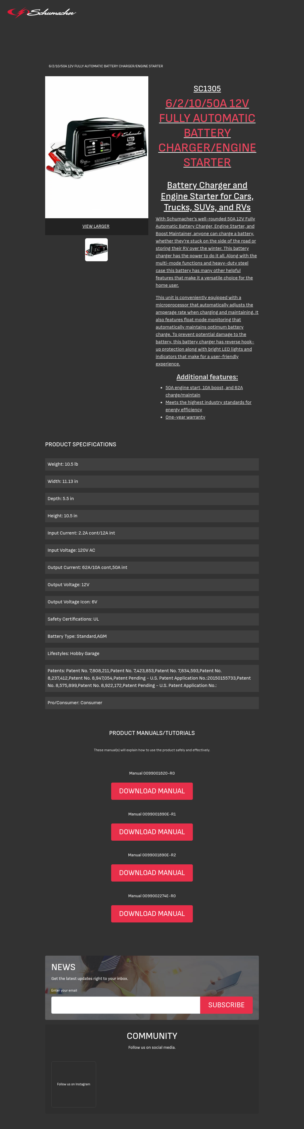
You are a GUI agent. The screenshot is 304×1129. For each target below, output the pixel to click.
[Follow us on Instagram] (73, 1084)
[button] (96, 249)
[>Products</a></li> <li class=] (152, 258)
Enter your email (64, 990)
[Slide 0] (96, 209)
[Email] (125, 1005)
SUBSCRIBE (226, 1005)
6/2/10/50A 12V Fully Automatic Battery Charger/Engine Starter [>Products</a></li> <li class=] (106, 66)
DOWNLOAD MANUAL (152, 791)
